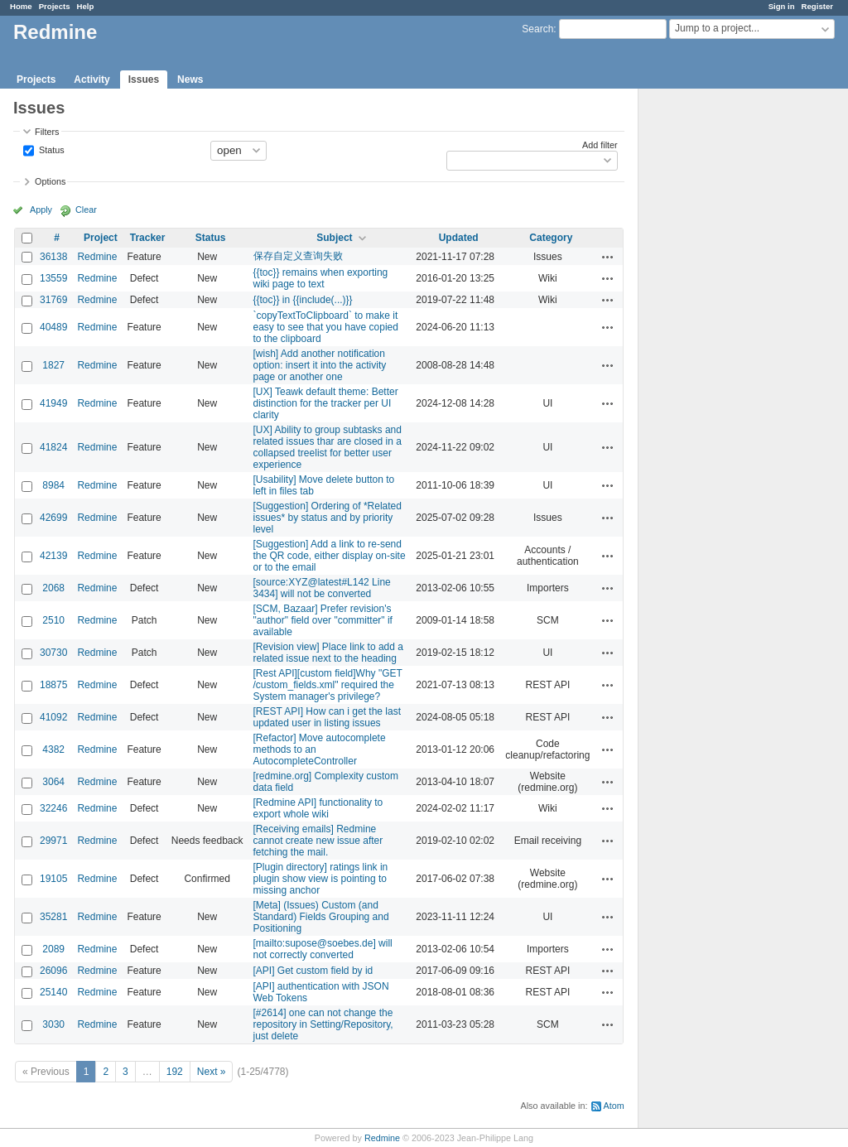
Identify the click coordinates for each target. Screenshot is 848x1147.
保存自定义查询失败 (298, 256)
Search (537, 29)
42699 (53, 517)
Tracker (148, 237)
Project (101, 237)
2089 (53, 949)
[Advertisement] (721, 348)
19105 (53, 878)
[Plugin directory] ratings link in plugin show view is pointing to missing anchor (320, 878)
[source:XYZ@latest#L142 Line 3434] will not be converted (322, 588)
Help (85, 6)
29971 (53, 840)
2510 (53, 620)
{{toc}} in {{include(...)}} (303, 300)
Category (550, 237)
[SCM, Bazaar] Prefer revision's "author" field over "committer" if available (323, 620)
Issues (143, 79)
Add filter (600, 145)
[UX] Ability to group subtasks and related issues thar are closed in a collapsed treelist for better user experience (327, 447)
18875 (53, 685)
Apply (41, 209)
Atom (614, 1106)
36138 (53, 257)
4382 (53, 749)
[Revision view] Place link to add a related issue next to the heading (328, 652)
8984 (53, 485)
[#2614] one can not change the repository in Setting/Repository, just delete (323, 1024)
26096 (53, 970)
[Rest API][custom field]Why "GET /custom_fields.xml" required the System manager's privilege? (327, 684)
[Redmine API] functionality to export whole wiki (318, 808)
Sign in (781, 6)
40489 (53, 327)
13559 (53, 278)
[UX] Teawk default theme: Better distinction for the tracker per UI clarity (325, 403)
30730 (53, 652)
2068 (53, 588)
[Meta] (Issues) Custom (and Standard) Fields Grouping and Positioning (321, 916)
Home (21, 6)
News (190, 79)
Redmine (97, 257)
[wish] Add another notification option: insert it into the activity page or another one (320, 365)
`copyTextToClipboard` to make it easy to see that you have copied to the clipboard (325, 327)
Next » (211, 1071)
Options (50, 181)
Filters (47, 132)
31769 (53, 300)
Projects (54, 6)
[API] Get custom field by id (313, 970)
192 (174, 1071)
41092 (53, 717)
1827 (53, 365)
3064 (53, 782)
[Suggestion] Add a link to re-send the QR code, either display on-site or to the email (329, 555)
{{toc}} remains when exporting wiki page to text (320, 278)
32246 (53, 808)
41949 (53, 403)
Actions (607, 256)
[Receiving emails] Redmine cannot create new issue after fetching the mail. (318, 840)
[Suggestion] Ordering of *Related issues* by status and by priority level (327, 517)
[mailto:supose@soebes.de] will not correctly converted (323, 949)
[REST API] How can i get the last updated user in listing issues (327, 717)
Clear (86, 209)
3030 (53, 1024)
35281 (53, 917)
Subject (334, 237)
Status (50, 149)
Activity (91, 79)
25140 (53, 992)
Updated (459, 237)
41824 (53, 447)
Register (817, 6)
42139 (53, 555)
